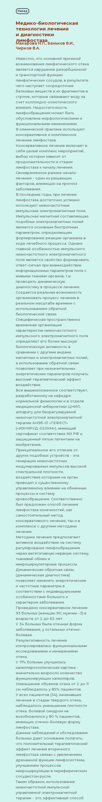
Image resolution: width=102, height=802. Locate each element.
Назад (22, 11)
